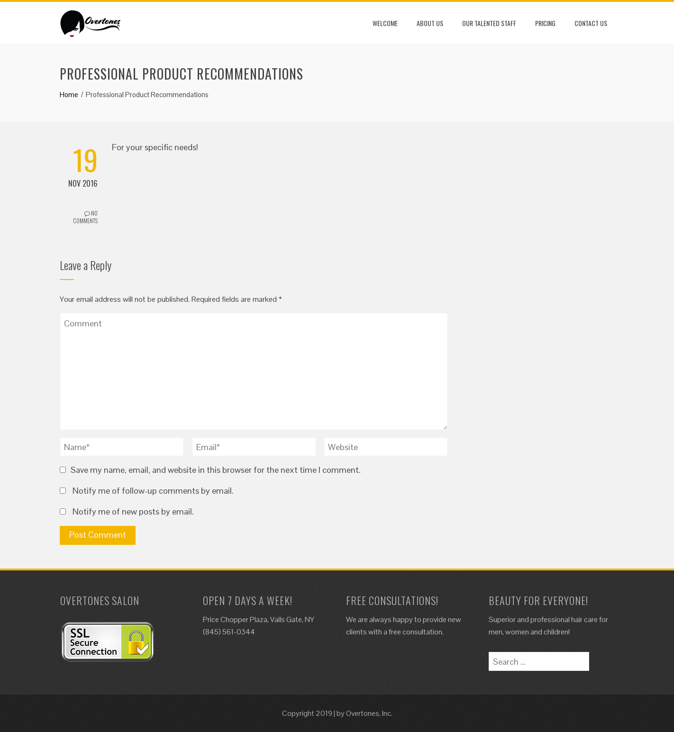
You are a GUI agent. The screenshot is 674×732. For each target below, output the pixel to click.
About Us (430, 23)
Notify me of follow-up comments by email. (153, 490)
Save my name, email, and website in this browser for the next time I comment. (216, 469)
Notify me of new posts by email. (133, 511)
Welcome (385, 23)
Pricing (545, 23)
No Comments (85, 217)
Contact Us (590, 23)
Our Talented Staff (489, 23)
